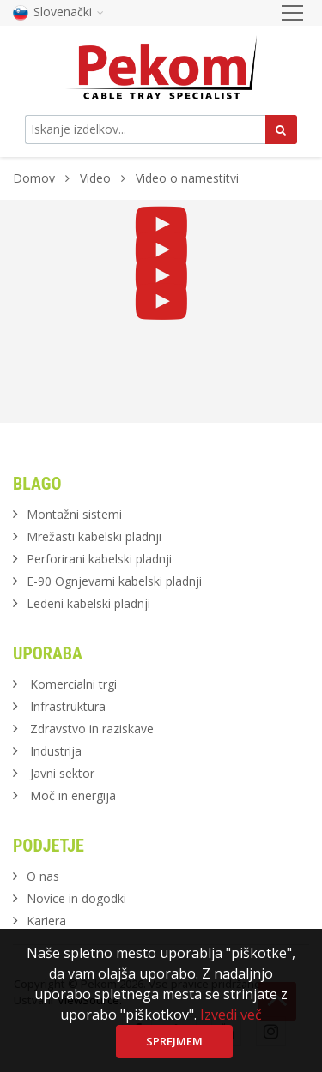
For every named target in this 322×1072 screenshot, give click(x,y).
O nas (43, 876)
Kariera (46, 920)
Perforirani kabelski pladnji (99, 559)
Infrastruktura (68, 706)
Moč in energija (73, 795)
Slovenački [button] (58, 11)
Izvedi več (231, 1014)
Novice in (76, 898)
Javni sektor (62, 773)
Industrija (56, 751)
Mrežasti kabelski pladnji (94, 536)
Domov (34, 178)
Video (97, 178)
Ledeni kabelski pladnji (88, 603)
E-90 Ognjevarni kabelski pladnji (114, 581)
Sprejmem (174, 1041)
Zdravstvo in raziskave (92, 728)
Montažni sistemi (74, 514)
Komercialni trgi (73, 684)
